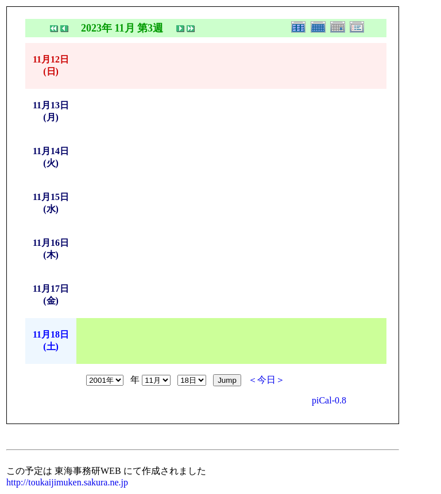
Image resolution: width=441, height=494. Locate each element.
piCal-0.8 (329, 400)
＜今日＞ (266, 380)
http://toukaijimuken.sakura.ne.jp (67, 482)
